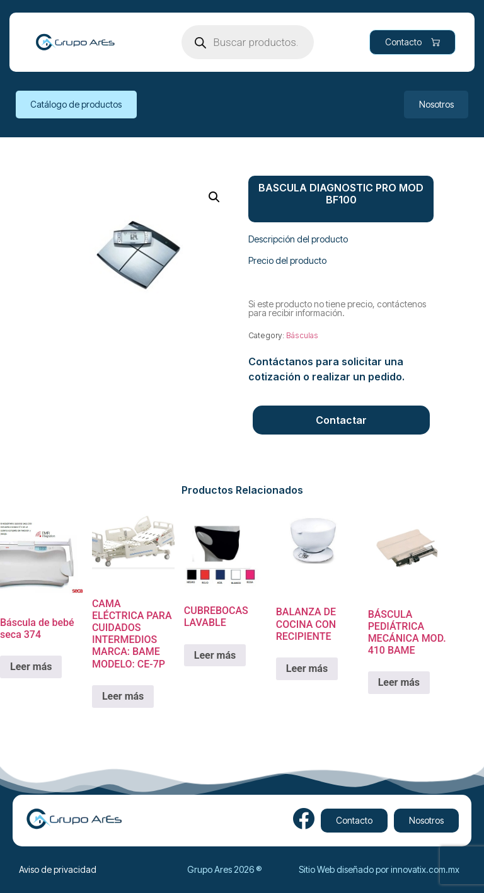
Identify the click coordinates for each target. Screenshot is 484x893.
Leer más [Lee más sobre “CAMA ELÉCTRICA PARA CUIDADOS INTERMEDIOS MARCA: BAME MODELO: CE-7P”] (123, 696)
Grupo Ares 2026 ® (224, 869)
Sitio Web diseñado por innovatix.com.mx (379, 869)
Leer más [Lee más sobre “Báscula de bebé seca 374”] (31, 667)
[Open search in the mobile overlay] (247, 42)
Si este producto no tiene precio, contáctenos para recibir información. (337, 308)
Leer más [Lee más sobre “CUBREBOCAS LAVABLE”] (215, 655)
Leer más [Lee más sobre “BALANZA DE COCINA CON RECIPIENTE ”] (307, 668)
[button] (214, 197)
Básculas (302, 335)
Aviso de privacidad (57, 869)
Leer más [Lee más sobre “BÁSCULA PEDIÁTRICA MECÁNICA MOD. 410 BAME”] (399, 682)
